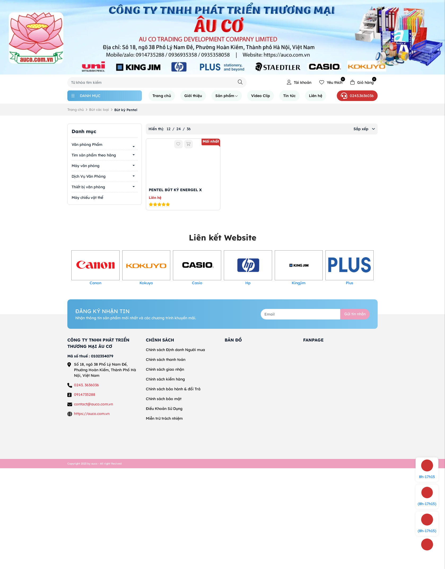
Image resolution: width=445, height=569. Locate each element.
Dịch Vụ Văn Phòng (89, 176)
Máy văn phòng (85, 165)
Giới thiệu (193, 95)
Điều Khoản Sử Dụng (164, 408)
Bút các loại (99, 109)
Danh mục (86, 95)
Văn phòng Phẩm (87, 144)
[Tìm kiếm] (240, 82)
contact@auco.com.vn (93, 404)
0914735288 (84, 394)
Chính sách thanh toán (165, 359)
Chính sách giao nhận (165, 369)
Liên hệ (315, 95)
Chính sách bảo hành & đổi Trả (173, 389)
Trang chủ (161, 95)
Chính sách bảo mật (163, 398)
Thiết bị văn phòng (88, 187)
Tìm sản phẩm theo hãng (94, 155)
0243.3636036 (357, 96)
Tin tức (289, 95)
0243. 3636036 (86, 385)
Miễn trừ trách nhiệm (164, 418)
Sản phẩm (226, 95)
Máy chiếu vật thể (87, 197)
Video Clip (260, 95)
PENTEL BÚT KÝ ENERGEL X (175, 189)
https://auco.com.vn (92, 413)
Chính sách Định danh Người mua (175, 349)
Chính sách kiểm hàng (165, 379)
